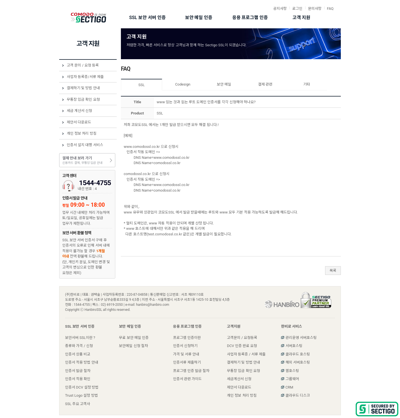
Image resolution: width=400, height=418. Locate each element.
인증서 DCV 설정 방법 (81, 387)
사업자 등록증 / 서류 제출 (246, 354)
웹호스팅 (292, 371)
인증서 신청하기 (185, 346)
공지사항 (280, 8)
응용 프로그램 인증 (250, 17)
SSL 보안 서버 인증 (147, 17)
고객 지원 (302, 17)
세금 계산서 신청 (79, 111)
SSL (141, 85)
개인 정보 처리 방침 (81, 133)
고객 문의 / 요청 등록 (83, 65)
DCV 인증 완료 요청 (242, 346)
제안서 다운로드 (79, 122)
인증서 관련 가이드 (187, 379)
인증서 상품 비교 (77, 354)
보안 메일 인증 (199, 17)
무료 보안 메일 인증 (134, 338)
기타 (306, 84)
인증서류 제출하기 (187, 362)
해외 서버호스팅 (298, 362)
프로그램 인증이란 (187, 338)
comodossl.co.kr (137, 174)
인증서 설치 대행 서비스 (85, 145)
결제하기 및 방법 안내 (83, 88)
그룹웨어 (292, 379)
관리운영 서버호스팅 (301, 338)
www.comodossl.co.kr (142, 146)
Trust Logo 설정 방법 (81, 395)
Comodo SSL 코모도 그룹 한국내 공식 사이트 (88, 18)
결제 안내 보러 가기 (87, 160)
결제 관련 (265, 84)
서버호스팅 (294, 346)
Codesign (182, 84)
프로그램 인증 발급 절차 (191, 371)
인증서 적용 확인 (77, 379)
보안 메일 (224, 84)
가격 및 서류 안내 (186, 354)
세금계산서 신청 (239, 379)
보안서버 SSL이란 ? (80, 338)
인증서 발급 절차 (77, 371)
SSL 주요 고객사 (77, 404)
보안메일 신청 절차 (133, 346)
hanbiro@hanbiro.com (152, 305)
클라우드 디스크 (298, 395)
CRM (289, 387)
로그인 (297, 8)
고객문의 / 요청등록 (242, 338)
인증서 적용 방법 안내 (81, 362)
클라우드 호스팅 (298, 354)
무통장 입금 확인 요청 (83, 99)
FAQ (330, 8)
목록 (333, 270)
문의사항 (314, 8)
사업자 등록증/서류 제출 (85, 77)
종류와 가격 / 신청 (79, 346)
